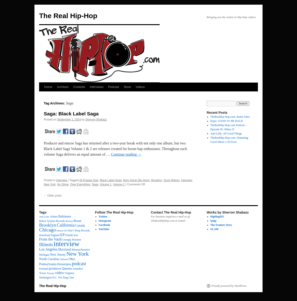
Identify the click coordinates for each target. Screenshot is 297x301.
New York (50, 184)
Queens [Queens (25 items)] (67, 268)
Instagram (105, 220)
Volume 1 (105, 184)
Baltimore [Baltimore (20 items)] (64, 216)
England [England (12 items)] (55, 235)
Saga (95, 184)
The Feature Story (221, 225)
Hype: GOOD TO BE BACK (226, 121)
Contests (79, 87)
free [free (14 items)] (76, 235)
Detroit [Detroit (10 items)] (60, 230)
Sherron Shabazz (96, 119)
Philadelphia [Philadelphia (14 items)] (64, 264)
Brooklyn (156, 180)
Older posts (53, 195)
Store (127, 87)
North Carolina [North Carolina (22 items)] (49, 259)
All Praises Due (88, 180)
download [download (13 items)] (44, 235)
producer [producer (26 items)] (55, 268)
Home (48, 87)
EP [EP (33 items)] (62, 235)
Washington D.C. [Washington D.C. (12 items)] (48, 277)
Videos (140, 87)
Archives (63, 87)
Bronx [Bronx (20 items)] (77, 221)
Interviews (97, 87)
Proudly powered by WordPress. (229, 286)
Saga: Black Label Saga (71, 113)
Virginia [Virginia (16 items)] (69, 273)
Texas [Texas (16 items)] (42, 273)
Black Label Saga (111, 180)
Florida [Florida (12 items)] (69, 235)
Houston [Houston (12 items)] (76, 239)
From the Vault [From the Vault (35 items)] (50, 239)
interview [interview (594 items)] (66, 243)
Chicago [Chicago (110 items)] (47, 230)
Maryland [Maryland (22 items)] (64, 249)
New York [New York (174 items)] (77, 254)
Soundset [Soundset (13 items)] (78, 268)
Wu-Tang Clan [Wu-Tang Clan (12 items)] (66, 277)
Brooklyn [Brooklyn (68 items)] (47, 225)
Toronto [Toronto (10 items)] (50, 273)
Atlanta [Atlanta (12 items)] (54, 216)
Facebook (104, 225)
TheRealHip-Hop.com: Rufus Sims (230, 116)
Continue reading (126, 154)
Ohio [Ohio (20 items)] (72, 259)
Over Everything (80, 184)
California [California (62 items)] (65, 225)
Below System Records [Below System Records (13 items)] (52, 221)
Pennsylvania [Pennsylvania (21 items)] (47, 264)
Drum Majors (172, 180)
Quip (213, 220)
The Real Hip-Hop (68, 16)
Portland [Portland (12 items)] (43, 268)
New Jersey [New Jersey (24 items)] (58, 254)
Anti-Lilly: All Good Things (226, 133)
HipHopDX (217, 216)
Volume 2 (119, 184)
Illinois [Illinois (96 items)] (46, 244)
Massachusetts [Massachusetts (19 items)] (81, 249)
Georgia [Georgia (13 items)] (66, 239)
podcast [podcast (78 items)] (79, 263)
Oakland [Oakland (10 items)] (64, 259)
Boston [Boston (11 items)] (69, 221)
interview (61, 180)
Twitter (103, 216)
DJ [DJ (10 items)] (65, 230)
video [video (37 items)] (59, 273)
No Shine (62, 184)
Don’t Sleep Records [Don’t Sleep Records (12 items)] (79, 230)
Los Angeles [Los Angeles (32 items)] (48, 249)
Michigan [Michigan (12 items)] (44, 254)
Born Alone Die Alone (136, 180)
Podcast (113, 87)
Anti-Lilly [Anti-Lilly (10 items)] (44, 216)
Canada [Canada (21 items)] (80, 225)
